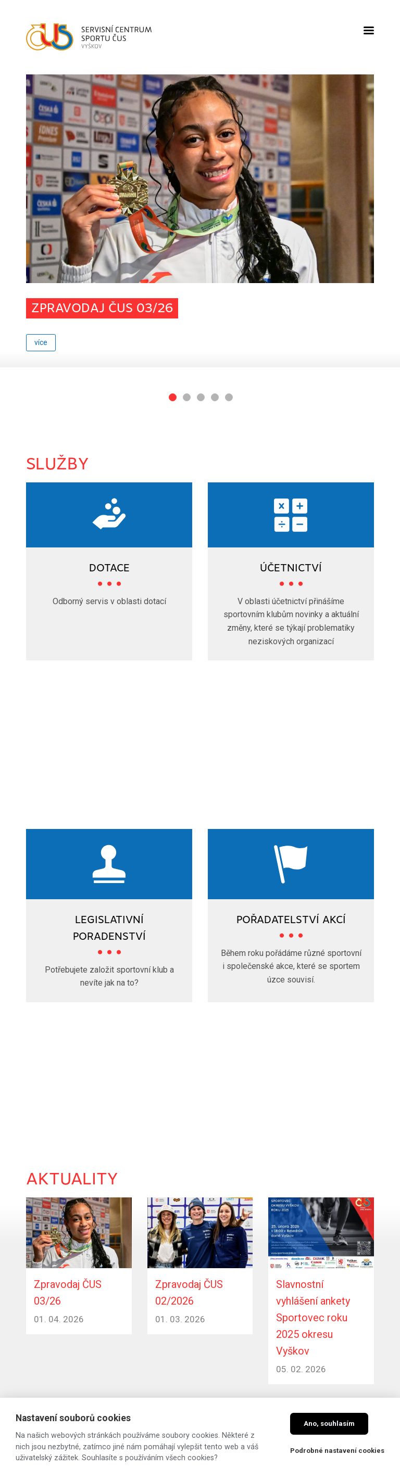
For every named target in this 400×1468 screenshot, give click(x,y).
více (40, 342)
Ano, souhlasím (329, 1423)
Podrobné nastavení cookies (337, 1450)
